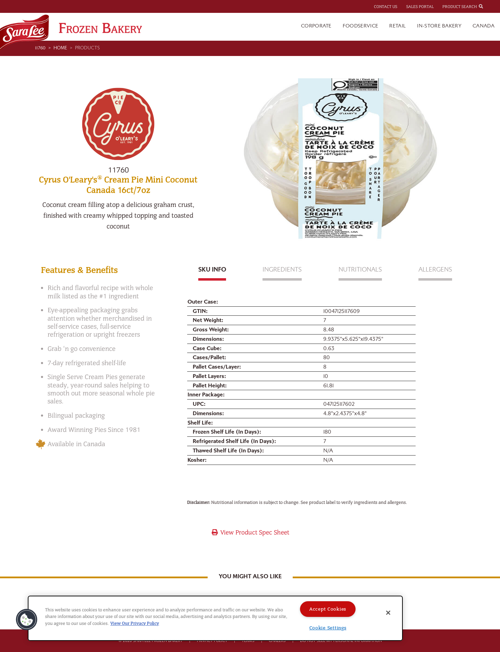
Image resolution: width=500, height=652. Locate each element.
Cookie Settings (328, 628)
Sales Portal (420, 6)
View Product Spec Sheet (250, 532)
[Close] (388, 612)
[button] (27, 620)
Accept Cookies (327, 609)
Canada (483, 26)
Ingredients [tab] (282, 269)
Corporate (316, 26)
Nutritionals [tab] (360, 269)
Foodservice (360, 26)
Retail (397, 26)
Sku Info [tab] (212, 269)
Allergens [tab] (435, 269)
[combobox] (487, 6)
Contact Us (385, 6)
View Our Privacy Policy (134, 623)
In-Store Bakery (439, 26)
